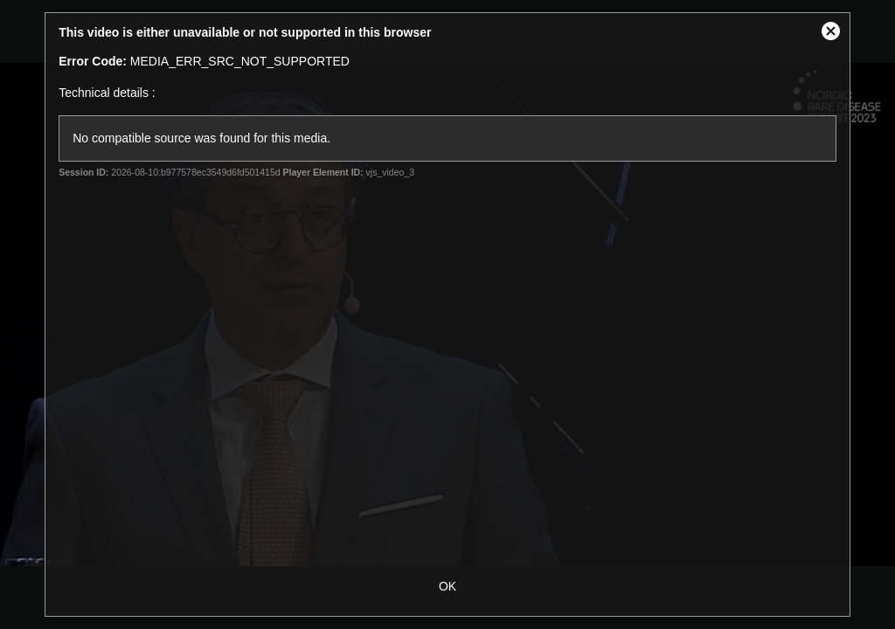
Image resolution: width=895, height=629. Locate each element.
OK (447, 586)
